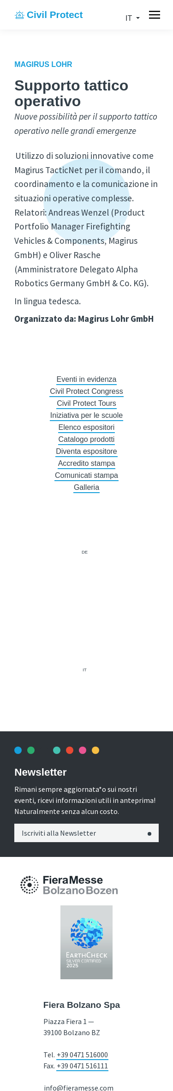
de (85, 552)
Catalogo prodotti (87, 439)
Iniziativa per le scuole (86, 415)
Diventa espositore (86, 451)
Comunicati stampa (86, 475)
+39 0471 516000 (82, 1054)
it (129, 18)
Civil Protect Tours (86, 403)
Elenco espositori (87, 427)
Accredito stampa (86, 463)
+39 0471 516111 (82, 1065)
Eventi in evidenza (87, 379)
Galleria (86, 487)
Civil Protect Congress (86, 391)
